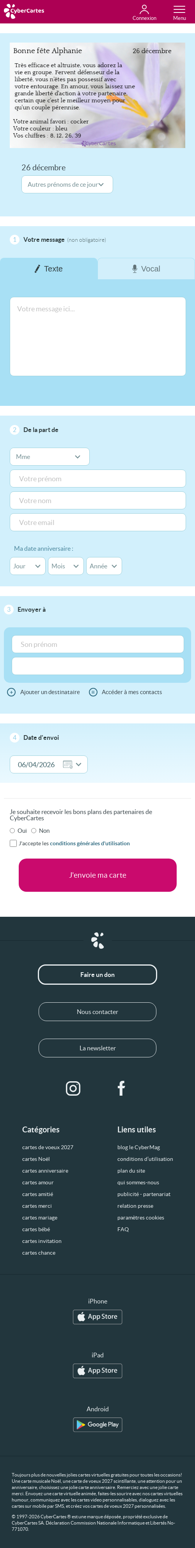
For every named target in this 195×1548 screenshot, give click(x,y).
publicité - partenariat (143, 1194)
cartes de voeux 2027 (47, 1147)
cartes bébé (36, 1229)
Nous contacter (97, 1011)
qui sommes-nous (138, 1182)
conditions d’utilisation (145, 1159)
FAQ (123, 1229)
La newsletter (98, 1048)
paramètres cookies (140, 1217)
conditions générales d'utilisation (90, 843)
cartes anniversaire (45, 1171)
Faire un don (97, 974)
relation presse (135, 1206)
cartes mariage (39, 1217)
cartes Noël (36, 1159)
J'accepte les (74, 843)
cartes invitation (42, 1241)
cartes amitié (37, 1194)
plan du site (131, 1171)
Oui (22, 830)
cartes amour (38, 1182)
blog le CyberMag (138, 1147)
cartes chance (38, 1253)
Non (44, 830)
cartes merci (37, 1206)
